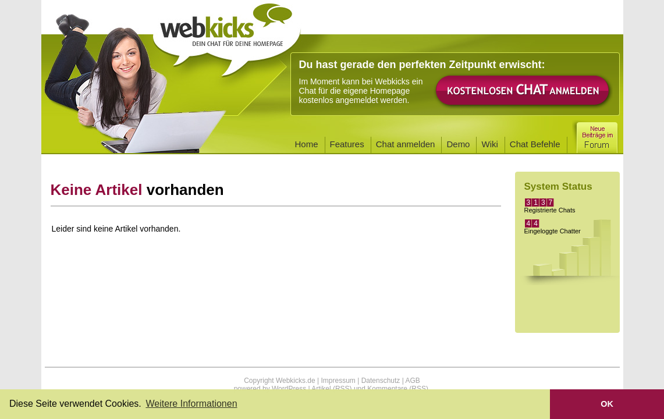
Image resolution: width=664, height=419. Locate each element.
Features (347, 144)
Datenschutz (380, 381)
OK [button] (607, 404)
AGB (412, 381)
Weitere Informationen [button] (191, 404)
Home (306, 144)
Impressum (338, 381)
